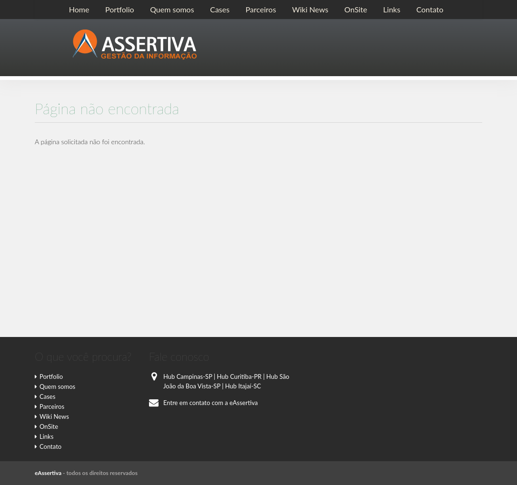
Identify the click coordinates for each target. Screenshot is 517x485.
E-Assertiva (135, 45)
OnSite (355, 9)
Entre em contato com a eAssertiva (203, 402)
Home (79, 9)
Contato (429, 9)
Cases (219, 9)
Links (391, 9)
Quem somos (172, 9)
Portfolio (119, 9)
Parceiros (261, 9)
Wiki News (310, 9)
